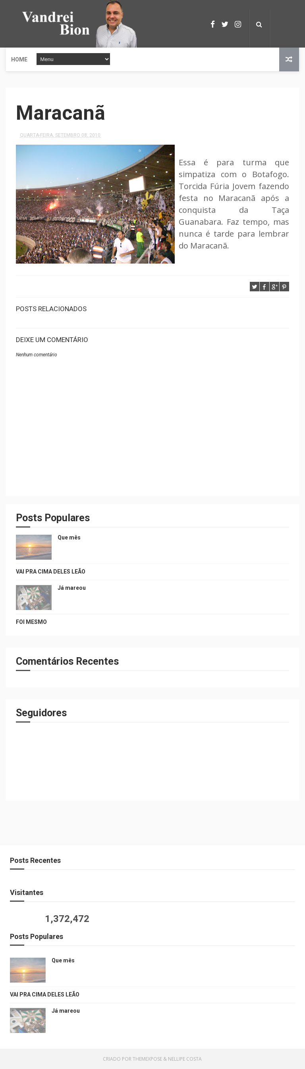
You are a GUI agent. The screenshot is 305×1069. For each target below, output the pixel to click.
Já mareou (72, 588)
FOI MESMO (31, 622)
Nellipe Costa (185, 1059)
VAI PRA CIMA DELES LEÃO (50, 571)
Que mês (69, 537)
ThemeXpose (147, 1059)
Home (19, 59)
